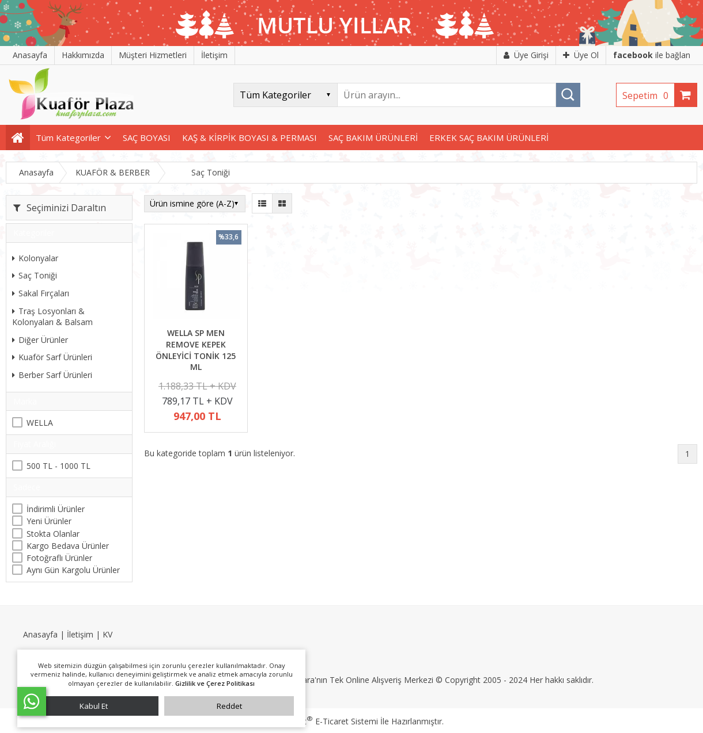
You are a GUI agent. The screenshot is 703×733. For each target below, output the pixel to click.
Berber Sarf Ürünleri (52, 374)
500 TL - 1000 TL (58, 465)
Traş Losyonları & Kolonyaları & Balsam (52, 317)
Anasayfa (40, 634)
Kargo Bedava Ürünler (68, 545)
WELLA (40, 422)
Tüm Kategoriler (68, 137)
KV (107, 634)
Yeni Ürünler (49, 521)
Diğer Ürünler (40, 339)
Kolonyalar (35, 258)
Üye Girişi (526, 54)
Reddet (229, 706)
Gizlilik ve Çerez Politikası (215, 683)
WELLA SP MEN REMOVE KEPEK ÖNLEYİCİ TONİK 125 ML (196, 349)
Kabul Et (94, 706)
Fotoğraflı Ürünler (59, 557)
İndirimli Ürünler (56, 508)
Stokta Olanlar (53, 533)
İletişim (80, 634)
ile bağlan (651, 54)
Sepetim (648, 95)
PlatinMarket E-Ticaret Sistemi (318, 721)
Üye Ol (581, 54)
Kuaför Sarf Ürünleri (52, 357)
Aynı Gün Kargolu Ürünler (73, 569)
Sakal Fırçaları (40, 293)
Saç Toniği (34, 275)
